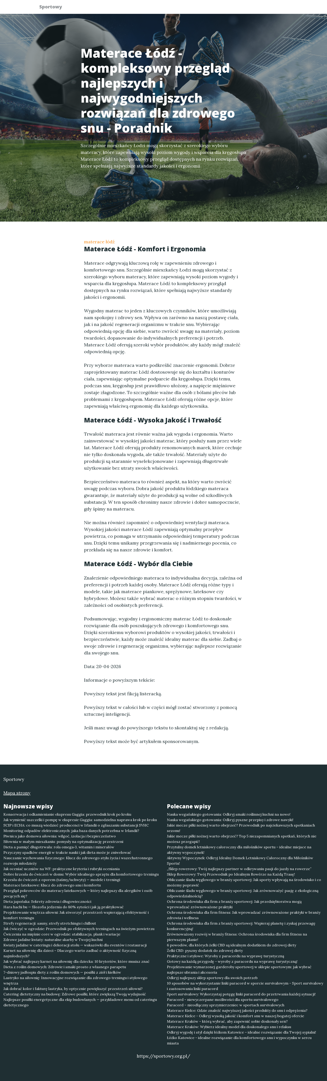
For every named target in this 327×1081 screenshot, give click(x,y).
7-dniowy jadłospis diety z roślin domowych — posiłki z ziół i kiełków (62, 972)
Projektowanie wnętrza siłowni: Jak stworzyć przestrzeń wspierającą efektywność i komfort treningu (76, 915)
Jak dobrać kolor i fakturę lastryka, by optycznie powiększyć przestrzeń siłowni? (73, 988)
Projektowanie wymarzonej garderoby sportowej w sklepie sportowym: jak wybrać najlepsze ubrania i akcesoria (239, 970)
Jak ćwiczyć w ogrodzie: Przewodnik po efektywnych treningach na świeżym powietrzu (78, 928)
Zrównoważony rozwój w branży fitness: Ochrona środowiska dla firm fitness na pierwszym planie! (237, 937)
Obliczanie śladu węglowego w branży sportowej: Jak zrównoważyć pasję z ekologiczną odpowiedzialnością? (242, 893)
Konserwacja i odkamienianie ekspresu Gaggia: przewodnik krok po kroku (67, 814)
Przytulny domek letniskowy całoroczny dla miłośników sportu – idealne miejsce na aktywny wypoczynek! (239, 850)
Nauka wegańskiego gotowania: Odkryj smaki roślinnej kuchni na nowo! (228, 814)
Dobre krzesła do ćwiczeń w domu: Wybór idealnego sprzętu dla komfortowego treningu (81, 874)
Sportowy (53, 7)
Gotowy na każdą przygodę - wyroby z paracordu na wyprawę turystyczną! (232, 961)
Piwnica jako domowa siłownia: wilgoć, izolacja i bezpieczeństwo (59, 836)
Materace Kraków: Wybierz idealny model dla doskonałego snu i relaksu (229, 1026)
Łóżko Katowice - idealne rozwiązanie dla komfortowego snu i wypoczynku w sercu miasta (239, 1040)
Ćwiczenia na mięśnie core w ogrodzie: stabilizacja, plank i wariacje (61, 934)
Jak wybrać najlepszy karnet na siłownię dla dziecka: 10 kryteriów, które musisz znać (76, 961)
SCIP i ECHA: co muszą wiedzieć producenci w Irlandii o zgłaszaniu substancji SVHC (76, 825)
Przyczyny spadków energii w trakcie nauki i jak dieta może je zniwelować (67, 852)
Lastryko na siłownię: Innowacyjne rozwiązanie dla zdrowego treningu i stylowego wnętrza (75, 980)
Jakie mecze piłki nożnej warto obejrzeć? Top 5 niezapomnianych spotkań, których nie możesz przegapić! (241, 839)
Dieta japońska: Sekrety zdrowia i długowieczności (47, 901)
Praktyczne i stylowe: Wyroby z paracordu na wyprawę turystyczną (225, 956)
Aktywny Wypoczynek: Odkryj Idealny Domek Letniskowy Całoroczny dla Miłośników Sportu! (240, 861)
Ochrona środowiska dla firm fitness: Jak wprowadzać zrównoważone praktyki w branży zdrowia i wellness (243, 915)
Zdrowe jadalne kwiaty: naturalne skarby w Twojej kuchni (53, 939)
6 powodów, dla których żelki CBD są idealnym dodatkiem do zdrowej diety (231, 945)
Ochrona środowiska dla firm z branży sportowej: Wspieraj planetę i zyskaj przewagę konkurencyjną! (241, 926)
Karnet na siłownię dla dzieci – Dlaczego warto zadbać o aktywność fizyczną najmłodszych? (69, 953)
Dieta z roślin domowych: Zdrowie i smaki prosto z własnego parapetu (64, 967)
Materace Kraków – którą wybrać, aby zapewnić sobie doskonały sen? (227, 1021)
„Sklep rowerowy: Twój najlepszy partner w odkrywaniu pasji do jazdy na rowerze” (239, 868)
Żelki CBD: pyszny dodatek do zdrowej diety (205, 950)
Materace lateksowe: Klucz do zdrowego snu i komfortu (52, 885)
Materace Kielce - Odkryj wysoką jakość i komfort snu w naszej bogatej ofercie (235, 1016)
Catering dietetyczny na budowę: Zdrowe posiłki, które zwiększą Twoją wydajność (74, 994)
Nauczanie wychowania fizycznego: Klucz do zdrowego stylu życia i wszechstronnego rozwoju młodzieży (78, 861)
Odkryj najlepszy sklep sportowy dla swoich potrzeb (212, 977)
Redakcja (252, 8)
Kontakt (277, 8)
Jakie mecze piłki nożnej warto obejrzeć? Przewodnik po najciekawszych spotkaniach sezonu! (241, 828)
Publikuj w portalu (217, 8)
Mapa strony (16, 793)
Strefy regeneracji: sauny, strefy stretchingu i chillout (49, 923)
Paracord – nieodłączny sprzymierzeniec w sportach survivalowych (225, 1005)
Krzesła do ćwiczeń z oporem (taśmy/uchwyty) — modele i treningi (61, 879)
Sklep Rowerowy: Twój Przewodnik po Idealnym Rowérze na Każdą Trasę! (231, 874)
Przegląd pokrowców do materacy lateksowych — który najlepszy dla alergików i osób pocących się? (77, 893)
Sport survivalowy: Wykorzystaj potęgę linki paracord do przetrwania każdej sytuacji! (241, 994)
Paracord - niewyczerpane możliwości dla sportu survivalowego (222, 999)
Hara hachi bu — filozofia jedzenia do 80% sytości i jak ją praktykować (63, 907)
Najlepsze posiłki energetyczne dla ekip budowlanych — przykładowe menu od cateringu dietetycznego (80, 1002)
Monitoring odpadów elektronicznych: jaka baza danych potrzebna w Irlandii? (71, 830)
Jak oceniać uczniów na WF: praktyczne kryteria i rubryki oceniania (61, 868)
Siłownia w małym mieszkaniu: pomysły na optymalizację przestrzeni (63, 841)
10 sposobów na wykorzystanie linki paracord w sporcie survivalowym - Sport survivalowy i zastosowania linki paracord (245, 986)
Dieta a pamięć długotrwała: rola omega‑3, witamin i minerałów (58, 847)
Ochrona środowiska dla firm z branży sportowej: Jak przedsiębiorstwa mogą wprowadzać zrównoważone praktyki (234, 904)
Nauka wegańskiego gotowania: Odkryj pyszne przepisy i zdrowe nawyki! (230, 819)
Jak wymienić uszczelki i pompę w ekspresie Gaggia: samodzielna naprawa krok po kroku (80, 819)
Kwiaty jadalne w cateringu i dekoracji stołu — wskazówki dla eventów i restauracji (75, 945)
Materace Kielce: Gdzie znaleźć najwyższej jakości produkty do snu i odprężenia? (237, 1010)
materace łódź (99, 241)
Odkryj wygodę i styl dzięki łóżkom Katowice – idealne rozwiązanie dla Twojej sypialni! (241, 1032)
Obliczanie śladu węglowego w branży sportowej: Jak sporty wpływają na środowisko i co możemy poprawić (244, 882)
